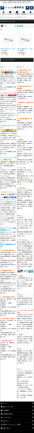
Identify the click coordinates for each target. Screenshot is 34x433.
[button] (2, 8)
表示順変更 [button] (19, 26)
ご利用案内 (9, 87)
